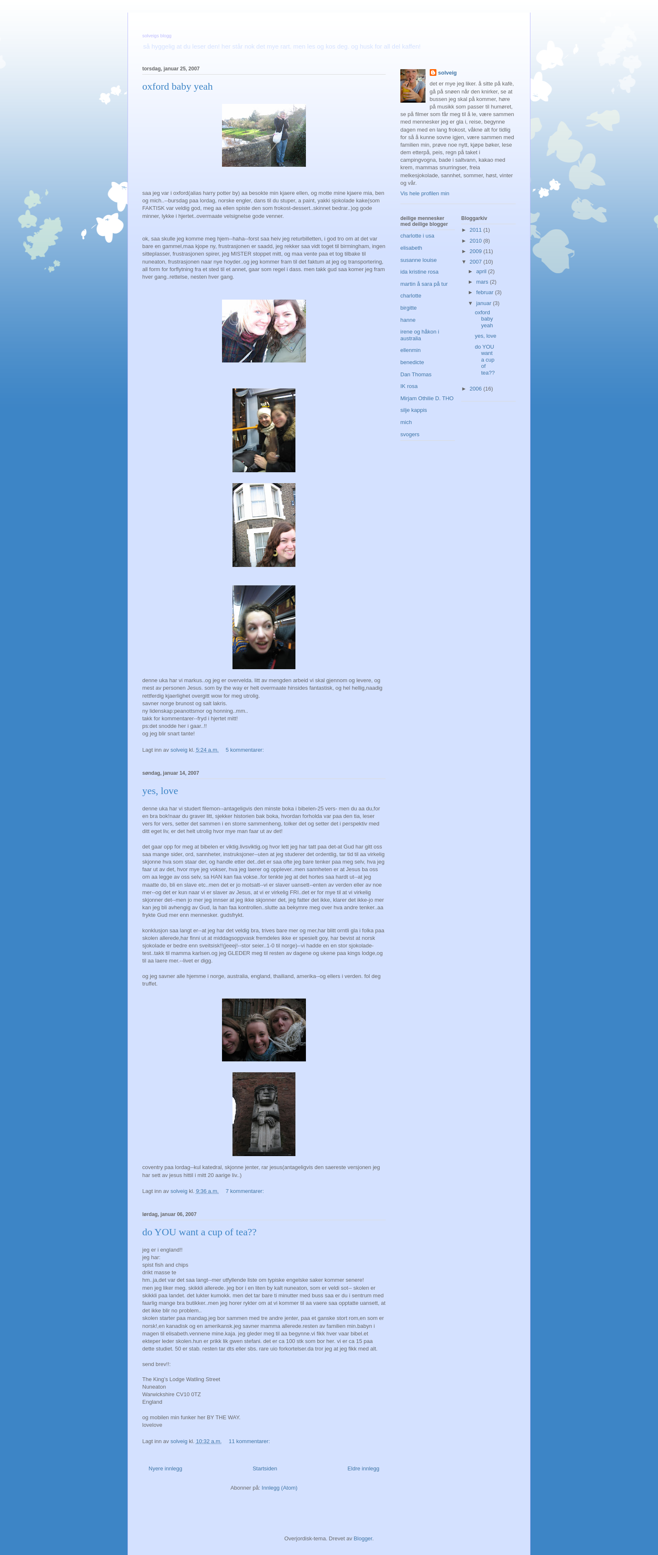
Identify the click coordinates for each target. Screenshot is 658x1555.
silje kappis (413, 410)
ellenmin (410, 350)
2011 (476, 230)
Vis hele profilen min (424, 193)
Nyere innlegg (165, 1468)
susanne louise (418, 260)
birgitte (408, 308)
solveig (447, 73)
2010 (476, 241)
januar (484, 303)
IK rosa (409, 386)
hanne (407, 320)
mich (406, 422)
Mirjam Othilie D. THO (427, 398)
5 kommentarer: (246, 750)
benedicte (412, 362)
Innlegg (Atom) (280, 1488)
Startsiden (265, 1468)
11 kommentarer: (250, 1441)
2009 (476, 251)
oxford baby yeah (177, 86)
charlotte (410, 295)
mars (483, 282)
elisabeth (411, 248)
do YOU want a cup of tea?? (199, 1231)
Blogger (363, 1538)
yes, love (160, 790)
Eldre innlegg (363, 1468)
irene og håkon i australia (419, 335)
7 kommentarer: (246, 1191)
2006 (476, 389)
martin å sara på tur (424, 284)
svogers (410, 434)
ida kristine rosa (419, 272)
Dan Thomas (415, 374)
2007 (476, 262)
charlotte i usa (417, 236)
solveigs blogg (157, 35)
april (482, 271)
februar (485, 292)
